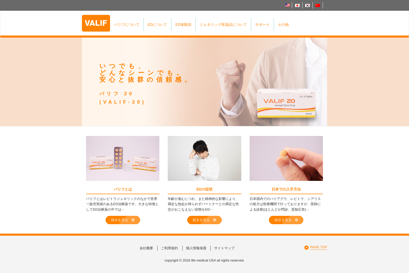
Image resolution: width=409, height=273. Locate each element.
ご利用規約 (169, 248)
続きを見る (122, 220)
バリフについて (127, 24)
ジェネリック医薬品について (223, 24)
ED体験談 (183, 24)
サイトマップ (224, 248)
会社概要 (146, 248)
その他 (283, 24)
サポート (262, 24)
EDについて (157, 24)
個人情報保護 (196, 248)
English (287, 5)
